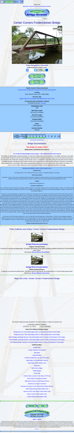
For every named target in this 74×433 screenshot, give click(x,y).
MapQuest (37, 365)
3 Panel (25, 98)
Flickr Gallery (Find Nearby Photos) (37, 378)
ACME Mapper (37, 370)
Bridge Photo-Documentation (37, 244)
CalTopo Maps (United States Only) (37, 396)
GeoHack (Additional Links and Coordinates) (37, 357)
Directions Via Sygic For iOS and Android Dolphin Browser (37, 386)
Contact (39, 419)
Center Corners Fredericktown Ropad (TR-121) (31, 90)
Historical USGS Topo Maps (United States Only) (37, 391)
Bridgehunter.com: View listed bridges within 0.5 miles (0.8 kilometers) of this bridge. (37, 332)
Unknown (43, 103)
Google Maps (37, 347)
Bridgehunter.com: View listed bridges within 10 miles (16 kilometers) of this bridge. (37, 334)
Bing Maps (37, 352)
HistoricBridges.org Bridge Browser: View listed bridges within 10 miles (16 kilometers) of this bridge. (37, 339)
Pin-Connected (32, 98)
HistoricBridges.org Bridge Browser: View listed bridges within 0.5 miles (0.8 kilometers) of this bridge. (37, 337)
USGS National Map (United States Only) (37, 388)
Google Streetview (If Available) (37, 350)
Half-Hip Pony (43, 98)
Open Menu (2, 2)
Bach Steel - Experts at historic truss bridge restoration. (37, 6)
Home (31, 406)
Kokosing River (52, 90)
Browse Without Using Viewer (41, 252)
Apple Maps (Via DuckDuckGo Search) (37, 360)
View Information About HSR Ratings (37, 140)
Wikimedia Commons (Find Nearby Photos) (37, 381)
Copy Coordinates (45, 326)
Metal (21, 98)
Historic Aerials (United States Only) (37, 394)
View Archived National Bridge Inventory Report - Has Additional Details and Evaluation (37, 153)
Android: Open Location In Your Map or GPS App (37, 376)
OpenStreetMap (37, 355)
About (34, 419)
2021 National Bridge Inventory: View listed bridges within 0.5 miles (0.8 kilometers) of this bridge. (37, 342)
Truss (48, 98)
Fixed (52, 98)
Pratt (37, 98)
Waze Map (37, 373)
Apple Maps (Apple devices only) (37, 363)
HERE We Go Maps (37, 368)
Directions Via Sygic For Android (37, 383)
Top (42, 406)
